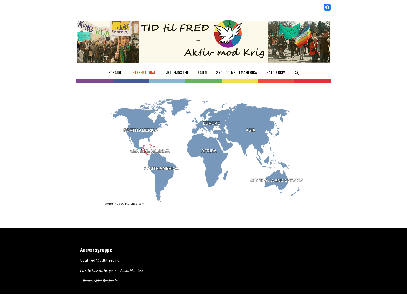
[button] (296, 72)
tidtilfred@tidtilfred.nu (99, 260)
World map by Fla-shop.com (125, 204)
